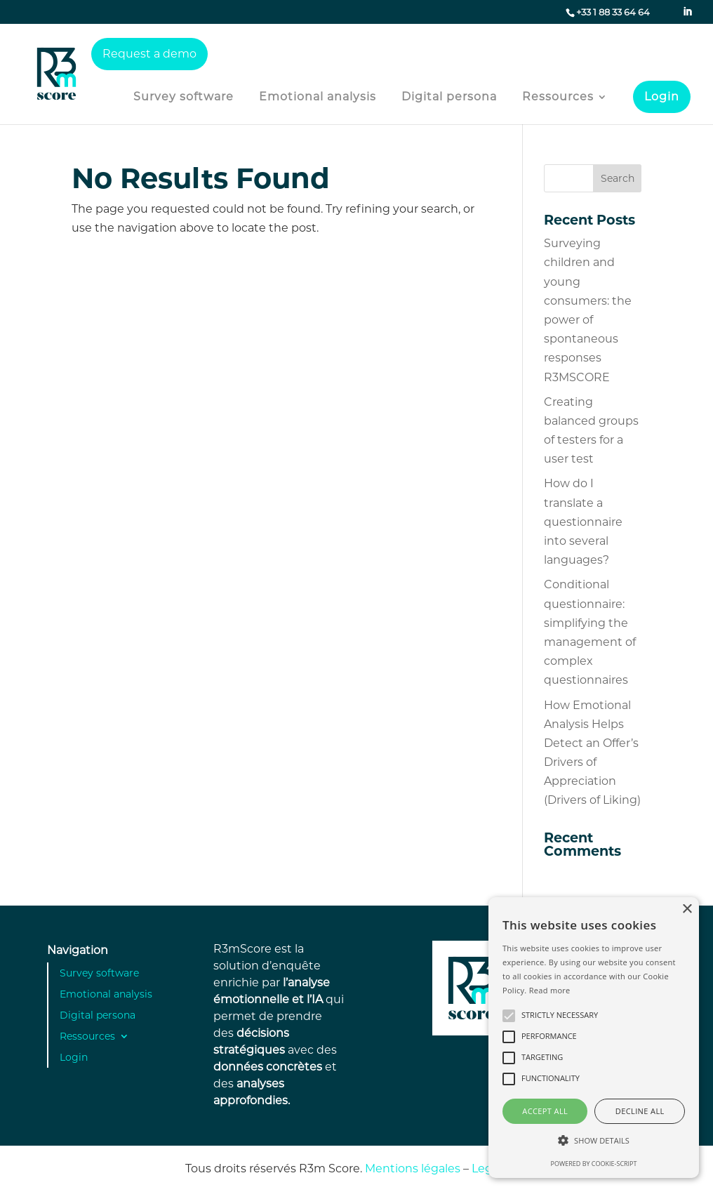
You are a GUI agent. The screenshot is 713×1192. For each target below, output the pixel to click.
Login (661, 96)
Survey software (183, 97)
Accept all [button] (545, 1111)
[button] (593, 1140)
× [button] (686, 909)
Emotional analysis (317, 97)
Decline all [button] (640, 1111)
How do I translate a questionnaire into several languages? (583, 522)
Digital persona (449, 97)
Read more (550, 990)
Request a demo (149, 53)
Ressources (558, 97)
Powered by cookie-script (594, 1163)
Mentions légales (412, 1168)
